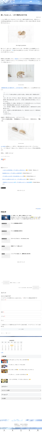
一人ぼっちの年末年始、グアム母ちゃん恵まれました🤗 (15, 170)
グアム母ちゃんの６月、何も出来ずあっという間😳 (14, 176)
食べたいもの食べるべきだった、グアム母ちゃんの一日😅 (15, 179)
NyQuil (16, 58)
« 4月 (2, 354)
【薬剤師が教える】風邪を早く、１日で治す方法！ (12, 87)
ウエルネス (3, 187)
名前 (2, 313)
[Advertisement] (21, 199)
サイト (2, 322)
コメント (3, 299)
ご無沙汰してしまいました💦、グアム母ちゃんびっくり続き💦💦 (17, 182)
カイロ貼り (3, 146)
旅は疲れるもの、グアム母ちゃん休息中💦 (12, 173)
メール (3, 318)
